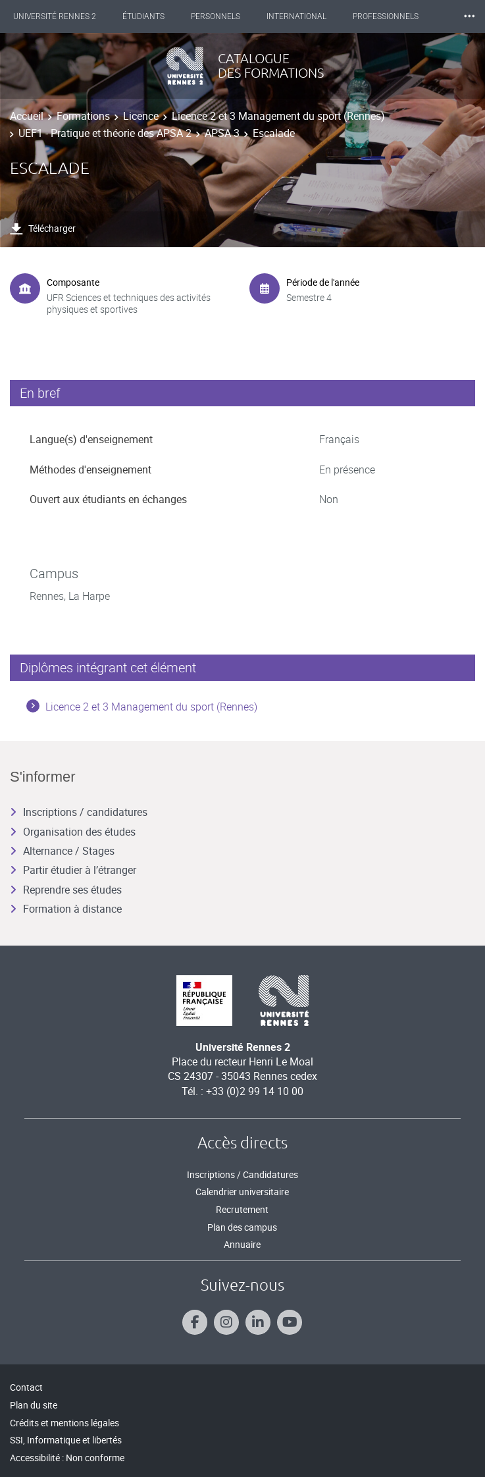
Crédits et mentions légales (64, 1422)
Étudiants (143, 16)
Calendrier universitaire (242, 1191)
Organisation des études (73, 831)
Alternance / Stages (62, 851)
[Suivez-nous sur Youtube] (289, 1322)
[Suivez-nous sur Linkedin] (257, 1322)
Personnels (215, 16)
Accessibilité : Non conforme (67, 1457)
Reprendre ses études (66, 889)
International (296, 16)
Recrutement (242, 1209)
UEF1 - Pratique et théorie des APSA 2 (104, 133)
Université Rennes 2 (54, 16)
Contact (26, 1387)
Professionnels (386, 16)
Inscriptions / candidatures (78, 812)
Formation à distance (66, 908)
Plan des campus (242, 1227)
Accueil (26, 116)
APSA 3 (222, 133)
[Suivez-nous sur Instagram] (226, 1322)
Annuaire (242, 1244)
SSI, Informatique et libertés (66, 1440)
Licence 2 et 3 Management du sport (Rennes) (278, 116)
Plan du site (33, 1405)
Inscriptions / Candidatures (242, 1174)
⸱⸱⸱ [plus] (469, 16)
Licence (141, 116)
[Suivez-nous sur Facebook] (194, 1322)
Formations (83, 116)
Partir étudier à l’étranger (73, 870)
